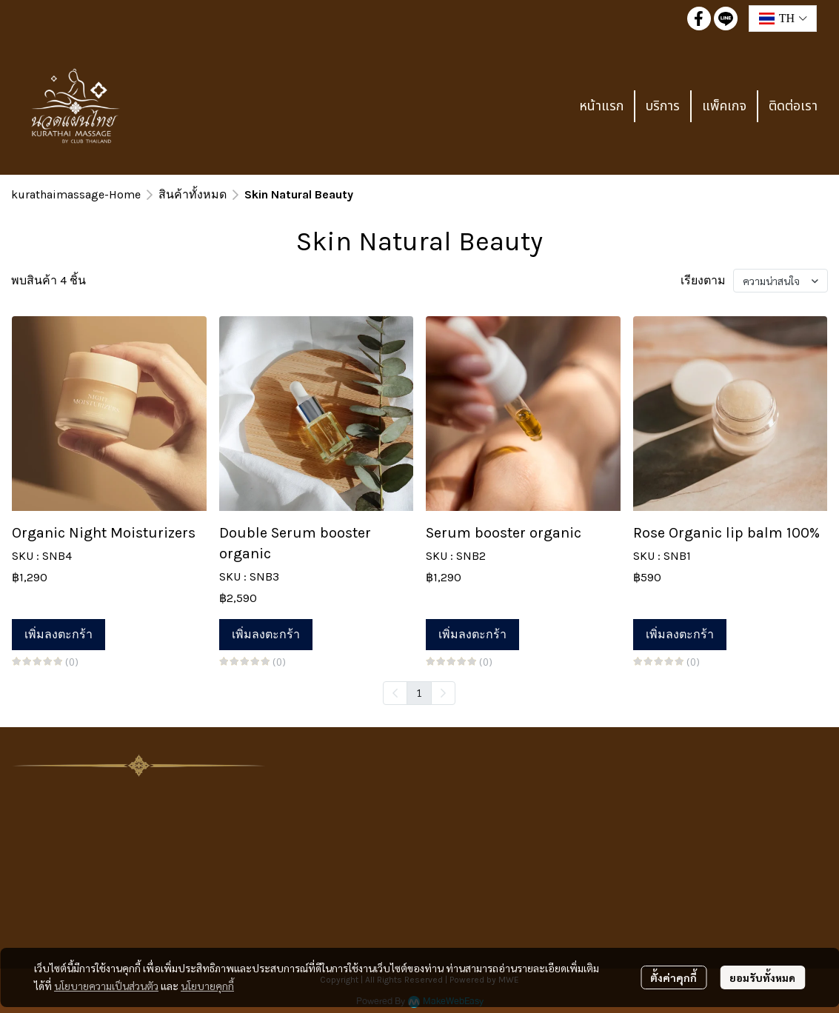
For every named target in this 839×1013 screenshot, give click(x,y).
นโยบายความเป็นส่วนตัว (106, 985)
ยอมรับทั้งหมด (762, 977)
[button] (783, 18)
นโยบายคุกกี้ (207, 985)
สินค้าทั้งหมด (192, 194)
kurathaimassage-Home (76, 194)
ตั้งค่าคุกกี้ (673, 977)
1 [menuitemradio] (419, 692)
